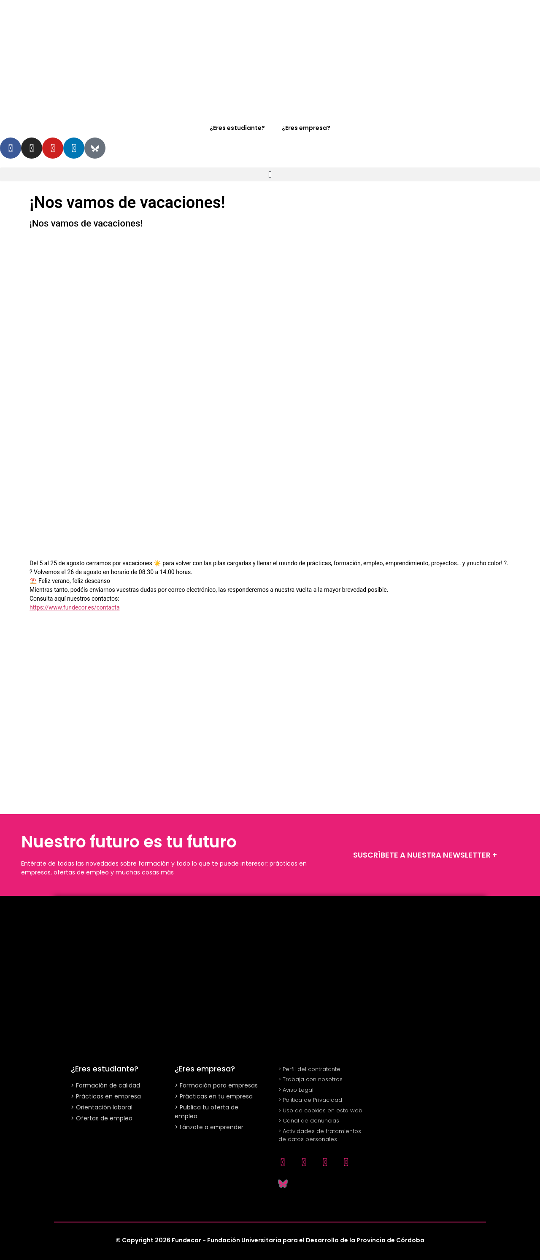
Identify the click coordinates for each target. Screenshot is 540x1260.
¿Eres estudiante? (237, 128)
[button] (270, 174)
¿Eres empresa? (306, 128)
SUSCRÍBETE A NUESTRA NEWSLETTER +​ (425, 855)
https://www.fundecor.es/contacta (75, 607)
